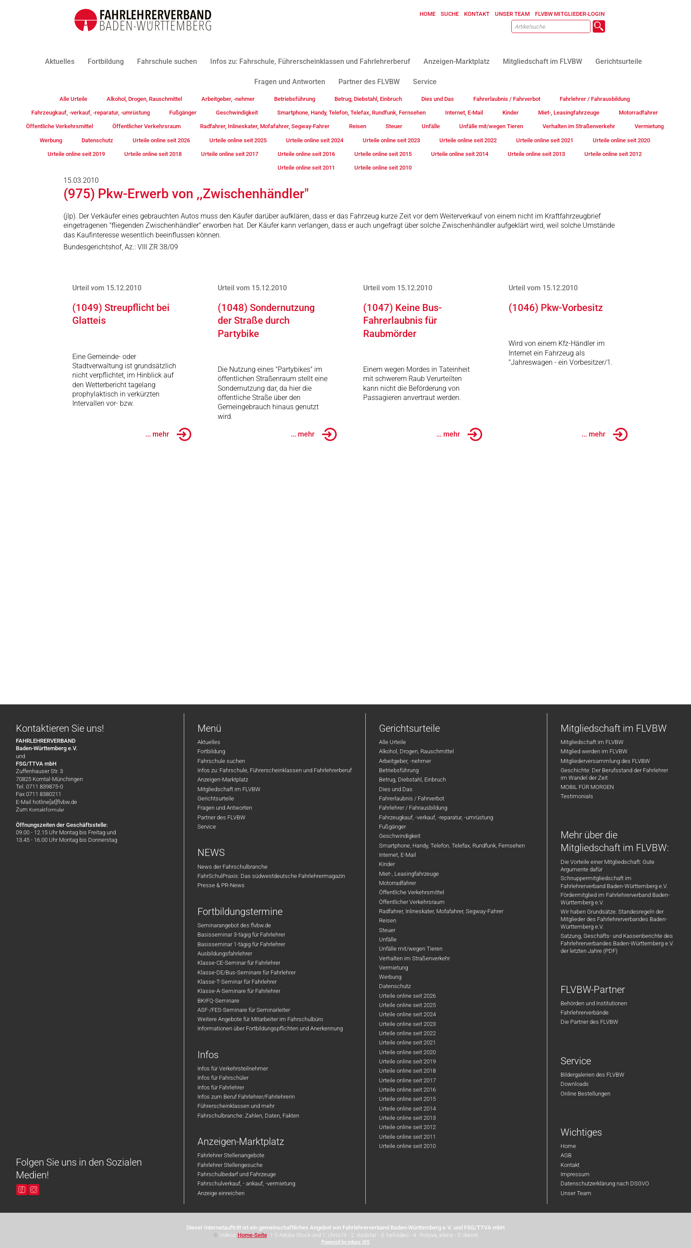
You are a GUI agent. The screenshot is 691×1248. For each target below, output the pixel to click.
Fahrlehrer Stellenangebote (230, 1155)
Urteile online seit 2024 (407, 1014)
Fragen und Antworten (224, 807)
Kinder (387, 864)
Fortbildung (211, 751)
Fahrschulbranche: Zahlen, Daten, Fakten (248, 1115)
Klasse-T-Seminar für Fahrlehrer (237, 981)
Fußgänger (392, 826)
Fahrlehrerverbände (585, 1012)
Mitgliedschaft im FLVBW (228, 789)
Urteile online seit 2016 (407, 1089)
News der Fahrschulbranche (232, 866)
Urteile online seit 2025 (407, 1005)
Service (206, 826)
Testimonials (577, 796)
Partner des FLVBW (221, 817)
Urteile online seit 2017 (407, 1080)
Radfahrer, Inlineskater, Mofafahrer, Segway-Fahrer (441, 911)
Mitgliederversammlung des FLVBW (605, 761)
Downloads (575, 1084)
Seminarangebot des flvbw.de (234, 925)
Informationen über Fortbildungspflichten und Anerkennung (270, 1028)
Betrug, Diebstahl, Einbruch (412, 779)
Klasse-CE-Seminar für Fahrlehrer (238, 962)
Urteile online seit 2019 (407, 1061)
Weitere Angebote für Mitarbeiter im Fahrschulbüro (260, 1019)
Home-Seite (252, 1235)
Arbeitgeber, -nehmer (405, 761)
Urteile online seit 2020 (407, 1052)
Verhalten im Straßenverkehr (414, 958)
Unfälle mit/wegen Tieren (410, 948)
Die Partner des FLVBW (589, 1021)
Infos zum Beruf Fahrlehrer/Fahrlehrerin (246, 1096)
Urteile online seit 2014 (407, 1108)
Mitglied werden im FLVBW (594, 751)
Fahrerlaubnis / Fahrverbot (411, 798)
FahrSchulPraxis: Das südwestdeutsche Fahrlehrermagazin (271, 876)
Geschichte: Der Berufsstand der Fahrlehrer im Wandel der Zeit (614, 774)
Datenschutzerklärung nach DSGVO (605, 1183)
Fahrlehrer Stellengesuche (230, 1165)
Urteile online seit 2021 (407, 1042)
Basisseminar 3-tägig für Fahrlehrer (241, 934)
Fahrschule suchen (221, 761)
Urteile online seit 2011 (407, 1136)
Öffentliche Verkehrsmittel (411, 892)
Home (568, 1146)
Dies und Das (395, 789)
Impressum (575, 1174)
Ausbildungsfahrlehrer (224, 953)
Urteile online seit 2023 (407, 1024)
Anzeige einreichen (221, 1193)
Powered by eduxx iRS (345, 1242)
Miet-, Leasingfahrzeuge (409, 873)
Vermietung (393, 967)
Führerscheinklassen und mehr (236, 1106)
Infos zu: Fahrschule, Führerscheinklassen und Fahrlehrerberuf (274, 770)
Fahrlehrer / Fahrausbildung (413, 807)
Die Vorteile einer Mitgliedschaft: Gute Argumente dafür (607, 866)
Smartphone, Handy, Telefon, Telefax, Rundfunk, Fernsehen (452, 845)
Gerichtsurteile (215, 798)
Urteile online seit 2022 (407, 1033)
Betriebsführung (399, 770)
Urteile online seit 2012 (407, 1127)
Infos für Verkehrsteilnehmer (232, 1068)
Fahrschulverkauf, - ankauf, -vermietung (246, 1183)
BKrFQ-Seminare (218, 1000)
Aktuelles (208, 742)
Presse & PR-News (221, 885)
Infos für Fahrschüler (223, 1077)
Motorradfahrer (397, 883)
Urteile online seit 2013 (407, 1118)
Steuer (387, 930)
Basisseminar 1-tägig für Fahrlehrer (241, 944)
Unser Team (576, 1193)
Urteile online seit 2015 (407, 1099)
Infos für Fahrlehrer (220, 1087)
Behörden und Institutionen (594, 1003)
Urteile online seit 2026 (407, 995)
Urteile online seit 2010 (407, 1146)
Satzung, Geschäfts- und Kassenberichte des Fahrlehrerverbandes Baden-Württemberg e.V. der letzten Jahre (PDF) (617, 944)
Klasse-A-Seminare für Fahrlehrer (238, 991)
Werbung (390, 977)
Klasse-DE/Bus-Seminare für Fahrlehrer (246, 972)
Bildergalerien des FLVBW (592, 1074)
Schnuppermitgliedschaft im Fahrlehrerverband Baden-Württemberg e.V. (614, 882)
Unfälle (388, 939)
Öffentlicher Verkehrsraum (412, 902)
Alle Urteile (392, 742)
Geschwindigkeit (399, 836)
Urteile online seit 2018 (407, 1070)
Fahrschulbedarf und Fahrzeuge (236, 1174)
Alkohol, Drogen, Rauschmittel (416, 751)
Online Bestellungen (585, 1093)
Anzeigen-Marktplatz (222, 779)
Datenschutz (395, 986)
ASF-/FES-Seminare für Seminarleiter (243, 1010)
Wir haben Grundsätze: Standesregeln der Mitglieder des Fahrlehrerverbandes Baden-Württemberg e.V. (614, 919)
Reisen (387, 920)
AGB (566, 1155)
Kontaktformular (46, 810)
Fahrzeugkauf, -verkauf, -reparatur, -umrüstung (436, 817)
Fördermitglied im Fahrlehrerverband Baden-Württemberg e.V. (615, 899)
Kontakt (570, 1165)
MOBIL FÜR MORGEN (587, 787)
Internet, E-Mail (397, 855)
